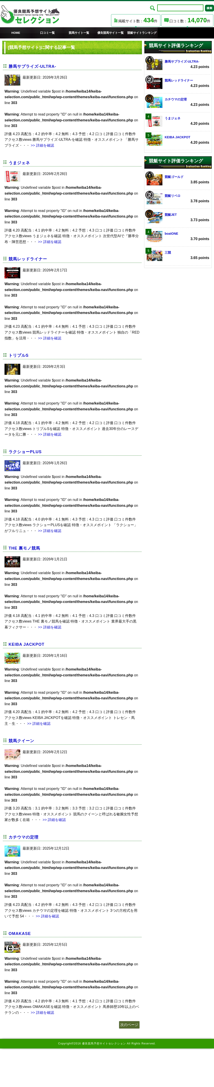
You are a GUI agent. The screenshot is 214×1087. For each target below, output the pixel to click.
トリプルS (19, 355)
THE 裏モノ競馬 (24, 548)
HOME (15, 32)
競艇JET (178, 217)
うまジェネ (19, 163)
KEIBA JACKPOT (26, 644)
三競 (178, 255)
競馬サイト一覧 (79, 32)
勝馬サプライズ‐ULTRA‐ (32, 66)
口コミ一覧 (47, 32)
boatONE (178, 236)
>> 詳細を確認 (42, 145)
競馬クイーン (21, 741)
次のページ (129, 1025)
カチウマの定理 (24, 837)
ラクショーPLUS (25, 452)
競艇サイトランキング (142, 32)
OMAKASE (20, 933)
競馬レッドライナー (28, 259)
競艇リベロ (178, 198)
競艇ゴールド (178, 179)
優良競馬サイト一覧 (110, 32)
